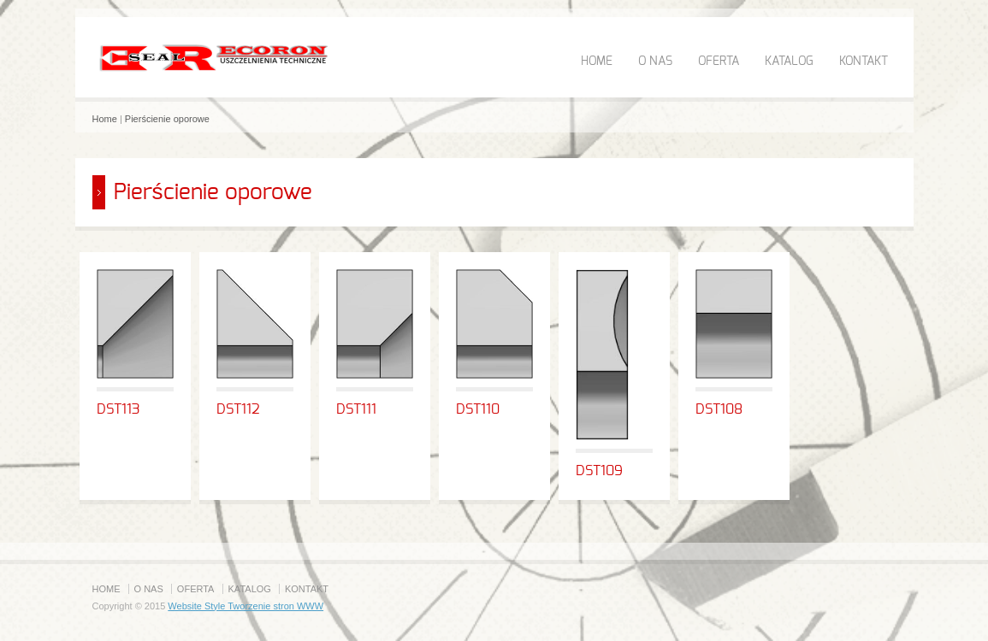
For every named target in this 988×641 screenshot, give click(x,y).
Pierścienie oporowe (167, 119)
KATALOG (789, 62)
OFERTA (718, 62)
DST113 (118, 409)
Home (104, 119)
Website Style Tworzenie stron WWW (245, 606)
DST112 (238, 409)
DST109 (599, 471)
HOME (596, 62)
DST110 (478, 409)
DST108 (718, 409)
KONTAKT (863, 62)
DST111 (356, 409)
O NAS (655, 62)
